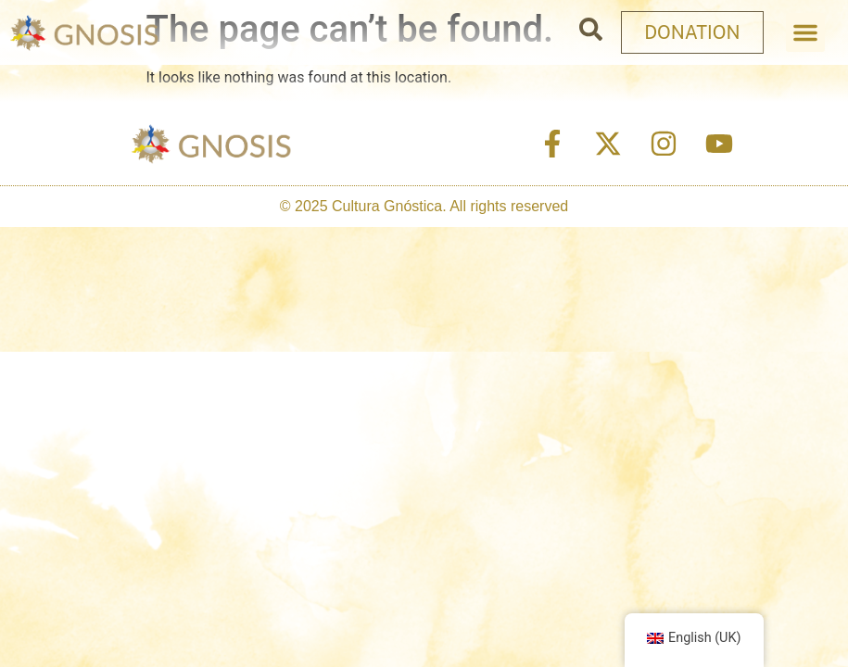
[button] (805, 32)
